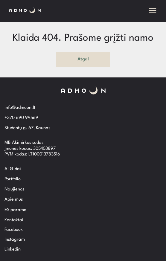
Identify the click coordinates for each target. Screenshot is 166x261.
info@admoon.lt (19, 108)
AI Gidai (12, 169)
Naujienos (14, 189)
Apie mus (13, 199)
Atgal (83, 59)
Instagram (14, 239)
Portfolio (12, 179)
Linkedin (12, 249)
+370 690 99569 (21, 118)
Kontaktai (13, 220)
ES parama (15, 210)
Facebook (13, 230)
